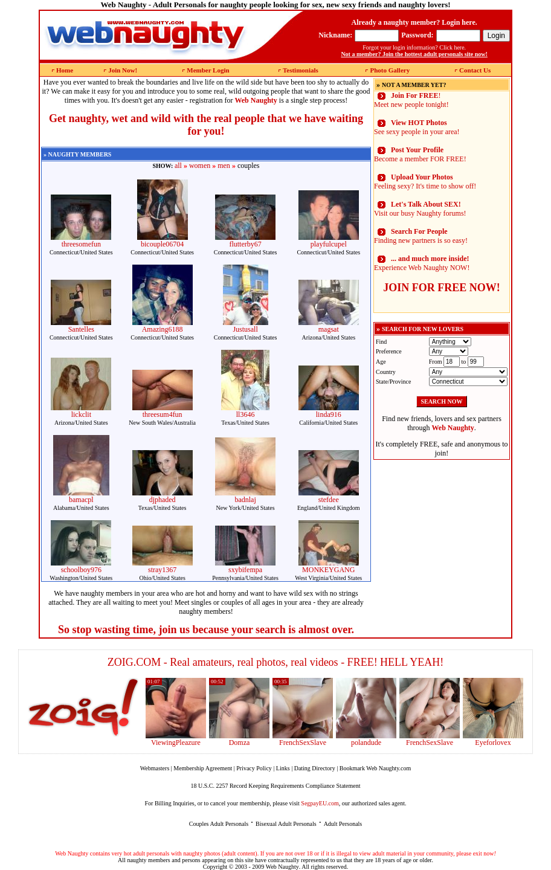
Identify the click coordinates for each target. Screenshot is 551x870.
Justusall (245, 329)
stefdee (328, 499)
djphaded (162, 499)
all (178, 165)
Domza (239, 742)
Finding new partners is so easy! (421, 236)
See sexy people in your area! (417, 127)
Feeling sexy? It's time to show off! (425, 181)
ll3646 (245, 414)
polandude (366, 742)
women (199, 165)
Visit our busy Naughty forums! (420, 209)
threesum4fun (162, 414)
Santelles (81, 329)
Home (64, 70)
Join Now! (122, 70)
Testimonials (300, 70)
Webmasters (155, 768)
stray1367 (162, 570)
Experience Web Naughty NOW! (421, 263)
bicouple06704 (162, 244)
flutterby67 (245, 244)
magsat (328, 329)
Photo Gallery (390, 70)
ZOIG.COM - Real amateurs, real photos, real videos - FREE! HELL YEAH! (276, 662)
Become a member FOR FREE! (420, 154)
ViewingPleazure (176, 742)
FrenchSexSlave (302, 742)
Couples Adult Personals (218, 823)
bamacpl (81, 499)
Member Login (208, 70)
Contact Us (475, 70)
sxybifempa (245, 570)
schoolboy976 (81, 570)
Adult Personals (343, 823)
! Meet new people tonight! (411, 100)
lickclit (81, 414)
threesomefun (81, 244)
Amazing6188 (162, 329)
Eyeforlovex (493, 742)
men (224, 165)
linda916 (328, 414)
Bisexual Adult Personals (286, 823)
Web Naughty (282, 866)
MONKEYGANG (328, 570)
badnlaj (245, 499)
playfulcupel (329, 244)
